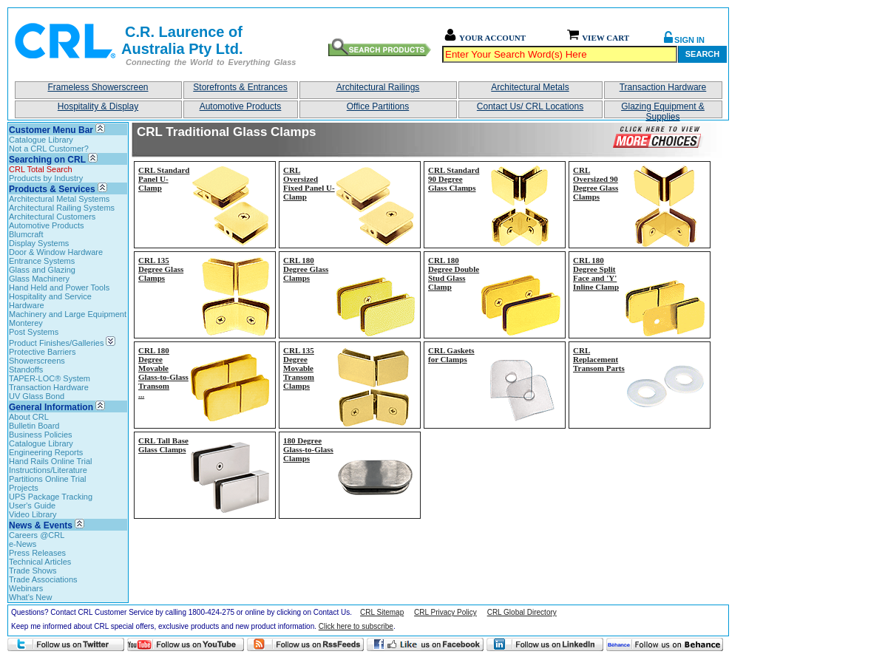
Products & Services (52, 189)
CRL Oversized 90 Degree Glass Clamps (595, 183)
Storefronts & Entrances (240, 87)
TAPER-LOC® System (49, 378)
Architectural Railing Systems (62, 207)
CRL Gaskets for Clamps (451, 355)
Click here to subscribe (356, 626)
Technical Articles (40, 561)
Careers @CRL (36, 535)
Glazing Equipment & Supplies (663, 109)
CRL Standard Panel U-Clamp (163, 179)
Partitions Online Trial (48, 478)
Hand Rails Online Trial (50, 461)
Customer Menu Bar (51, 130)
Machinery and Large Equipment (67, 314)
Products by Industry (46, 178)
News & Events (40, 525)
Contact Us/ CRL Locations (530, 106)
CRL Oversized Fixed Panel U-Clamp (309, 183)
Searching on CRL (47, 159)
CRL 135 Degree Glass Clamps (160, 269)
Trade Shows (32, 570)
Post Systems (33, 331)
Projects (23, 487)
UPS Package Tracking (50, 496)
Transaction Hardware (663, 87)
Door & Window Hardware (56, 252)
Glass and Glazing (42, 269)
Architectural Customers (52, 216)
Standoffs (26, 369)
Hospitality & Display (98, 106)
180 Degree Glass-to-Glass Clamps (308, 449)
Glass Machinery (39, 278)
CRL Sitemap (382, 612)
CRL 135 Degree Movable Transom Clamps (298, 368)
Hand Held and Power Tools (59, 287)
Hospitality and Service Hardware (50, 301)
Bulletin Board (34, 425)
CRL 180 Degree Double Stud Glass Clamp (453, 273)
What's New (30, 597)
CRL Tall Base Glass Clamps (163, 445)
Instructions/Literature (48, 470)
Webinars (26, 588)
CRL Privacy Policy (445, 612)
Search (702, 54)
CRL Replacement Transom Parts (599, 359)
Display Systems (39, 243)
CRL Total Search (40, 169)
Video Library (33, 514)
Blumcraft (26, 234)
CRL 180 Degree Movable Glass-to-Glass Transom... (163, 372)
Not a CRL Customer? (49, 148)
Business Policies (40, 434)
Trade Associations (43, 579)
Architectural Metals (530, 87)
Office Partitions (378, 106)
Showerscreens (37, 360)
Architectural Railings (378, 87)
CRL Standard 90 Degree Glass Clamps (453, 179)
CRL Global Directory (522, 612)
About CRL (29, 416)
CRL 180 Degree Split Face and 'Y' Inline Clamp (596, 273)
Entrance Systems (42, 260)
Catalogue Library (41, 139)
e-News (22, 543)
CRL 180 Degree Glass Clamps (305, 269)
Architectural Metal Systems (59, 198)
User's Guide (32, 505)
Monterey (26, 323)
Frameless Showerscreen (97, 87)
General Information (51, 407)
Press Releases (37, 552)
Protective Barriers (42, 351)
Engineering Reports (46, 452)
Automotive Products (241, 106)
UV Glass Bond (36, 396)
